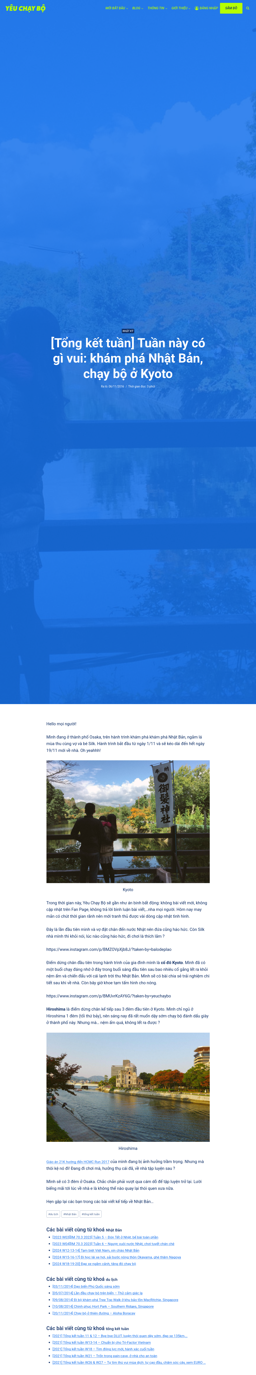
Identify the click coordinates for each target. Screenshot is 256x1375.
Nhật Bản (74, 1215)
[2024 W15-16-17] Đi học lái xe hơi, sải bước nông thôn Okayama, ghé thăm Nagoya (128, 1258)
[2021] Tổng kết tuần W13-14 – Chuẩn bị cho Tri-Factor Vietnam (110, 1350)
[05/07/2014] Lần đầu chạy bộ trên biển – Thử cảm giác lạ (106, 1294)
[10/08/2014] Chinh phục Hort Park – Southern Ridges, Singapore (112, 1307)
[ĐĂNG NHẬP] (206, 8)
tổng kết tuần (98, 1215)
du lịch (54, 1215)
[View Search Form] (247, 8)
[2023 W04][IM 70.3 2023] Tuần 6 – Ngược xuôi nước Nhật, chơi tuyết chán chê (124, 1245)
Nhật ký (128, 331)
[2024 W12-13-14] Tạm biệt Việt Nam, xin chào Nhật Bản (104, 1251)
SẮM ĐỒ (231, 8)
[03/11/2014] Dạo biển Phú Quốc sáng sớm (92, 1287)
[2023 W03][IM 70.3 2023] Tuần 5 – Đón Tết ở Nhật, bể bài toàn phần (115, 1238)
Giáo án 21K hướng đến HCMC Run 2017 (83, 1161)
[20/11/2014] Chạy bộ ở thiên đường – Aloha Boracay (101, 1314)
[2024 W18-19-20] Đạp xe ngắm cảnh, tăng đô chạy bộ (102, 1265)
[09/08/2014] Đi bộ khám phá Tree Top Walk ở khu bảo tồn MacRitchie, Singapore (126, 1301)
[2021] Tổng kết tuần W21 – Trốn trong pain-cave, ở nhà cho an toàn (114, 1363)
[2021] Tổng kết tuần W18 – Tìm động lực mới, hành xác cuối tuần (112, 1357)
